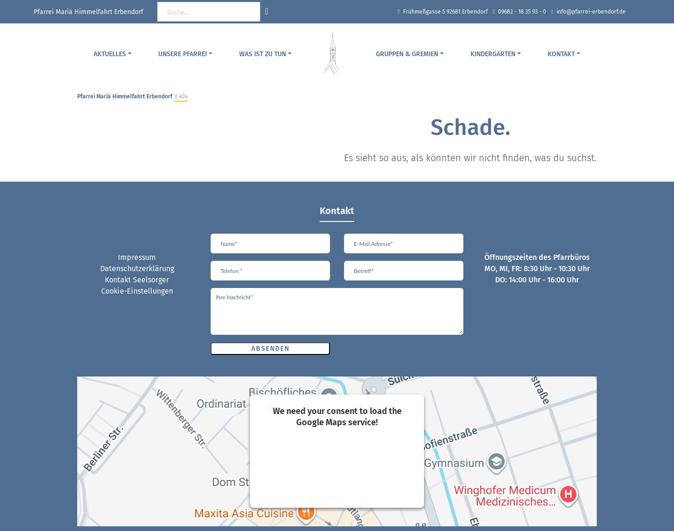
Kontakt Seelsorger (137, 279)
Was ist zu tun (262, 54)
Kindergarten (492, 54)
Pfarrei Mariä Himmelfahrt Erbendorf (124, 96)
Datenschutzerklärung (137, 268)
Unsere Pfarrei (182, 54)
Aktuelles (110, 54)
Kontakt (561, 54)
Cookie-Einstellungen (137, 291)
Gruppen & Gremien (407, 54)
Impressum (137, 257)
